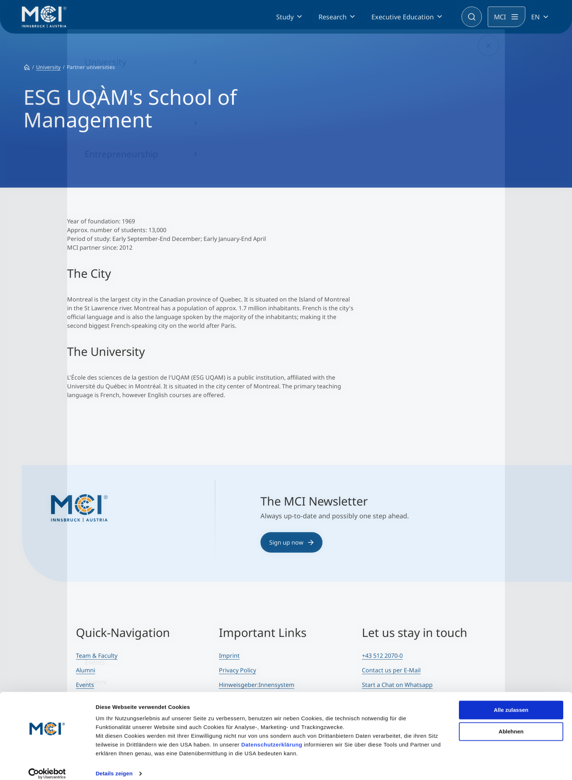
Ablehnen (511, 723)
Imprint (229, 656)
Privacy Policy (237, 670)
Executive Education (402, 16)
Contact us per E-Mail (391, 670)
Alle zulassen (511, 702)
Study (285, 16)
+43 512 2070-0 (382, 656)
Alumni (85, 670)
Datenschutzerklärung (271, 737)
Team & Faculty (96, 656)
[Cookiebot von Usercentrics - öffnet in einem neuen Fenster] (47, 765)
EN (535, 16)
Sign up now (291, 542)
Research (332, 16)
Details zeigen (114, 765)
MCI (500, 16)
